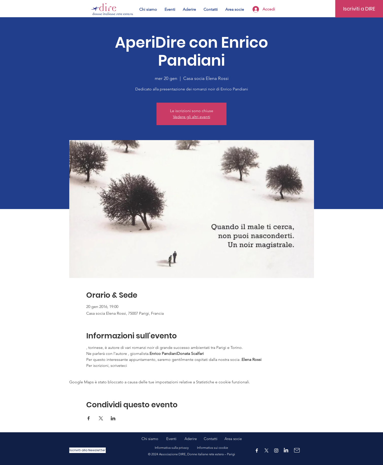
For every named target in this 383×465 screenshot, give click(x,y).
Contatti (211, 438)
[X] (266, 450)
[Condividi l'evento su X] (100, 418)
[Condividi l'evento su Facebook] (88, 418)
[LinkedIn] (286, 450)
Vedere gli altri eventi (191, 116)
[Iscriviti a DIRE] (359, 8)
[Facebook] (257, 450)
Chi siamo (154, 438)
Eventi (175, 438)
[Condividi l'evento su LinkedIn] (113, 418)
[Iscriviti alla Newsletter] (87, 450)
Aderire (190, 438)
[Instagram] (276, 450)
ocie (238, 438)
